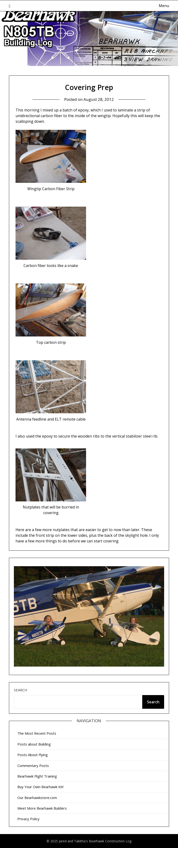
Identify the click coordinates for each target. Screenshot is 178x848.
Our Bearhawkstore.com (37, 797)
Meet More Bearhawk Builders (42, 808)
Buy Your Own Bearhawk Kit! (40, 786)
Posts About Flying (32, 754)
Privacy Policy (28, 818)
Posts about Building (34, 744)
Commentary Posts (33, 765)
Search (20, 690)
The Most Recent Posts (36, 733)
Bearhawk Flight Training (37, 776)
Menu (164, 5)
